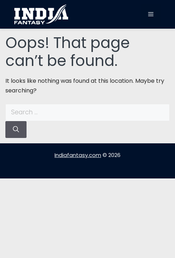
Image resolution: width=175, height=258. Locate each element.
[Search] (16, 129)
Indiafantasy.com (78, 155)
